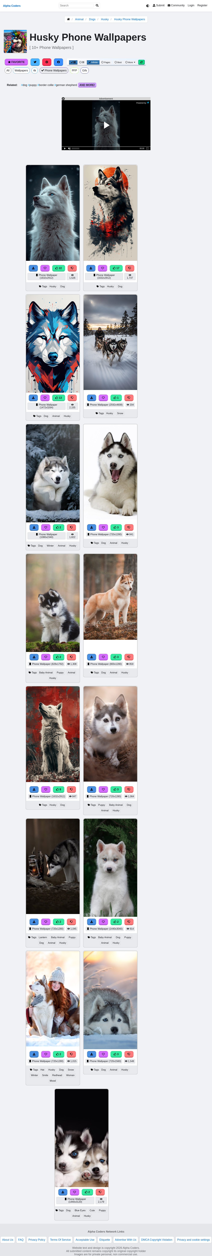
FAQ (20, 1239)
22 (58, 268)
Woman (70, 1075)
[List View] (81, 62)
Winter (50, 545)
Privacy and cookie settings (193, 1239)
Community (176, 5)
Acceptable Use (85, 1239)
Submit (159, 5)
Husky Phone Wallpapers (129, 19)
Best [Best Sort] (118, 62)
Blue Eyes (80, 1210)
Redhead (57, 1075)
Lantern (43, 937)
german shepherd (66, 85)
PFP (74, 70)
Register (202, 5)
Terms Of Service (60, 1239)
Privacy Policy (36, 1239)
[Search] (97, 5)
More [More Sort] (130, 62)
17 (116, 268)
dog (24, 85)
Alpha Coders (12, 5)
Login (191, 5)
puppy (33, 85)
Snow (120, 413)
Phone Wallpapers (54, 70)
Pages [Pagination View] (105, 62)
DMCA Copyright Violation (156, 1239)
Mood (53, 1080)
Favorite (16, 62)
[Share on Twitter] (35, 62)
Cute (92, 1210)
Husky (105, 19)
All (7, 70)
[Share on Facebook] (58, 62)
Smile (45, 1075)
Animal (79, 19)
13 (58, 397)
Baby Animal (46, 672)
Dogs (92, 19)
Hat (42, 1069)
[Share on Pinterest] (46, 62)
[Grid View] (73, 62)
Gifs (84, 70)
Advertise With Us (125, 1239)
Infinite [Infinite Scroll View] (93, 62)
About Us (7, 1239)
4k (34, 70)
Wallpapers (21, 70)
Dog (62, 286)
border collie (46, 85)
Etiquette (104, 1239)
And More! (87, 85)
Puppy (60, 672)
